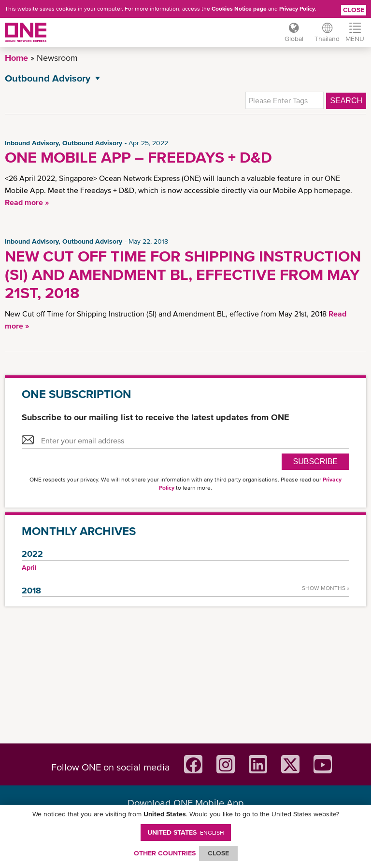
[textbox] (284, 100)
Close (353, 10)
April (29, 567)
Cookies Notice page (239, 8)
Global (293, 38)
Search (346, 100)
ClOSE (218, 853)
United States (185, 832)
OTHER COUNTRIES (165, 853)
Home (16, 58)
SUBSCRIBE (315, 461)
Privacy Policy (297, 8)
